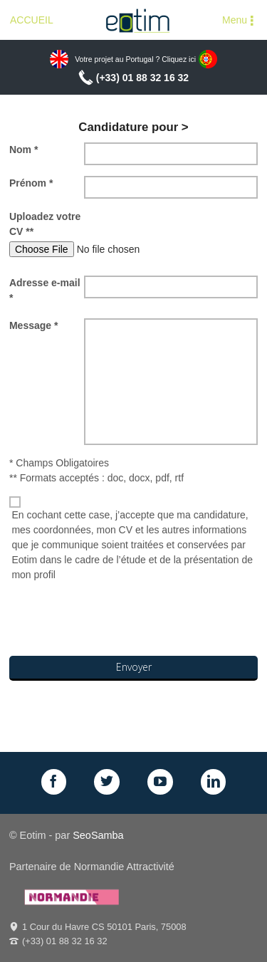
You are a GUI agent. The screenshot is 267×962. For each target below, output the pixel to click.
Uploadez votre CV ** (44, 224)
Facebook (54, 782)
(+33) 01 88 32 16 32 (142, 77)
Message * (33, 325)
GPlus (160, 782)
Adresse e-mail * (44, 290)
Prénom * (31, 183)
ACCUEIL (31, 20)
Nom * (23, 149)
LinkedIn (213, 782)
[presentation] (117, 621)
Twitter (107, 782)
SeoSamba (98, 835)
